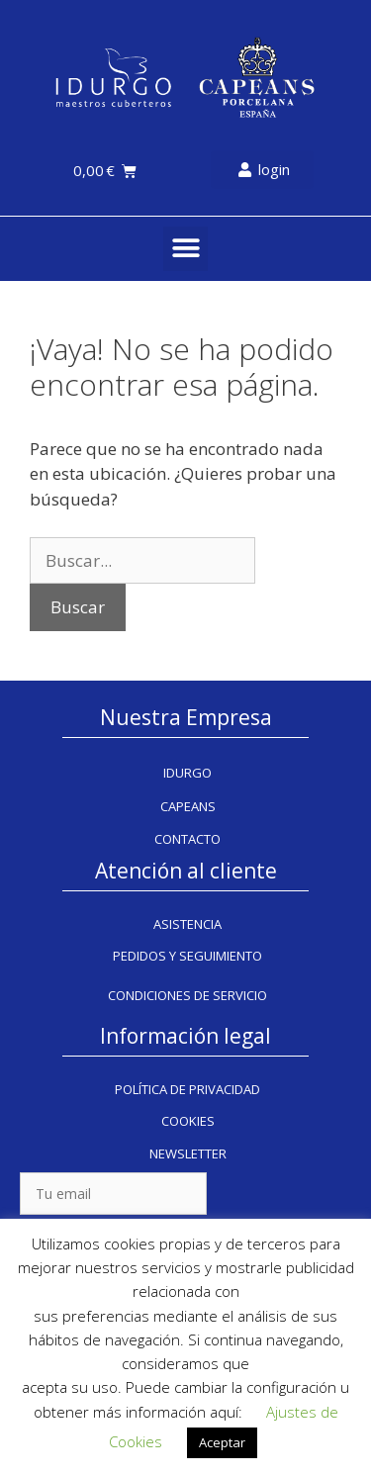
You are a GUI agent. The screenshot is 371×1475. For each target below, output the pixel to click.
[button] (185, 249)
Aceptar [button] (222, 1442)
